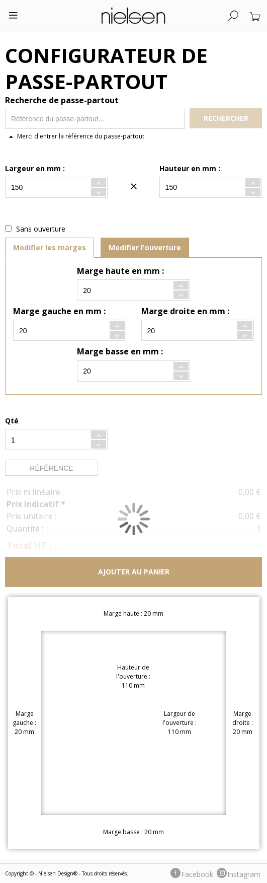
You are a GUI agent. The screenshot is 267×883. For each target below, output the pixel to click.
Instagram (243, 874)
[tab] (49, 248)
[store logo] (133, 16)
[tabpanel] (133, 326)
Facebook (197, 874)
